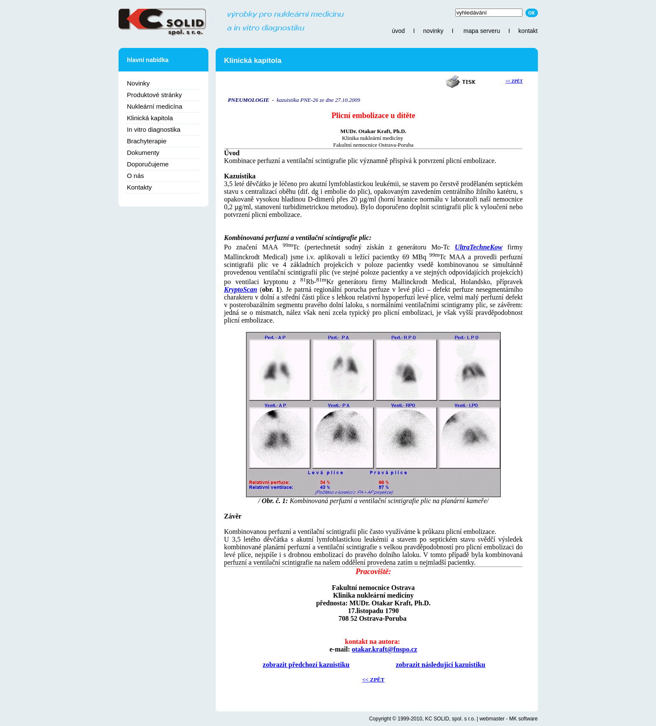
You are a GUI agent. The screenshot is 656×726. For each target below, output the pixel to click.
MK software (523, 719)
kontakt (527, 30)
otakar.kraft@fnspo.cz (384, 649)
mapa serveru (481, 30)
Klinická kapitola (150, 117)
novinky (433, 30)
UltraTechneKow (478, 247)
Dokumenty (143, 152)
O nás (135, 175)
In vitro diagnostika (154, 129)
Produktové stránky (154, 94)
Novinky (138, 83)
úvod (398, 30)
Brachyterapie (147, 141)
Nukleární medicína (154, 106)
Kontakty (139, 187)
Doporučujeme (148, 164)
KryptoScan (240, 289)
